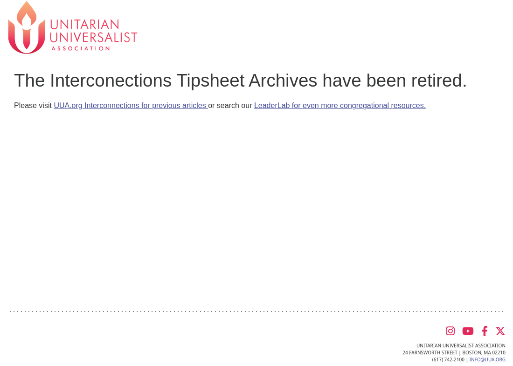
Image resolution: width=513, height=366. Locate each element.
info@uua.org (488, 359)
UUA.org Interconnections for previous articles (131, 105)
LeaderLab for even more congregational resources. (340, 105)
